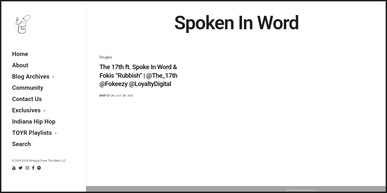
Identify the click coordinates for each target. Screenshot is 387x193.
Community (27, 87)
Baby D (104, 95)
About (20, 65)
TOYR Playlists (32, 132)
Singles (105, 57)
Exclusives (26, 110)
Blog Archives (30, 76)
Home (20, 54)
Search (21, 144)
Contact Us (27, 99)
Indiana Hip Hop (33, 121)
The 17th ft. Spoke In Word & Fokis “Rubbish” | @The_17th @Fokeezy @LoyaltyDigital (138, 75)
